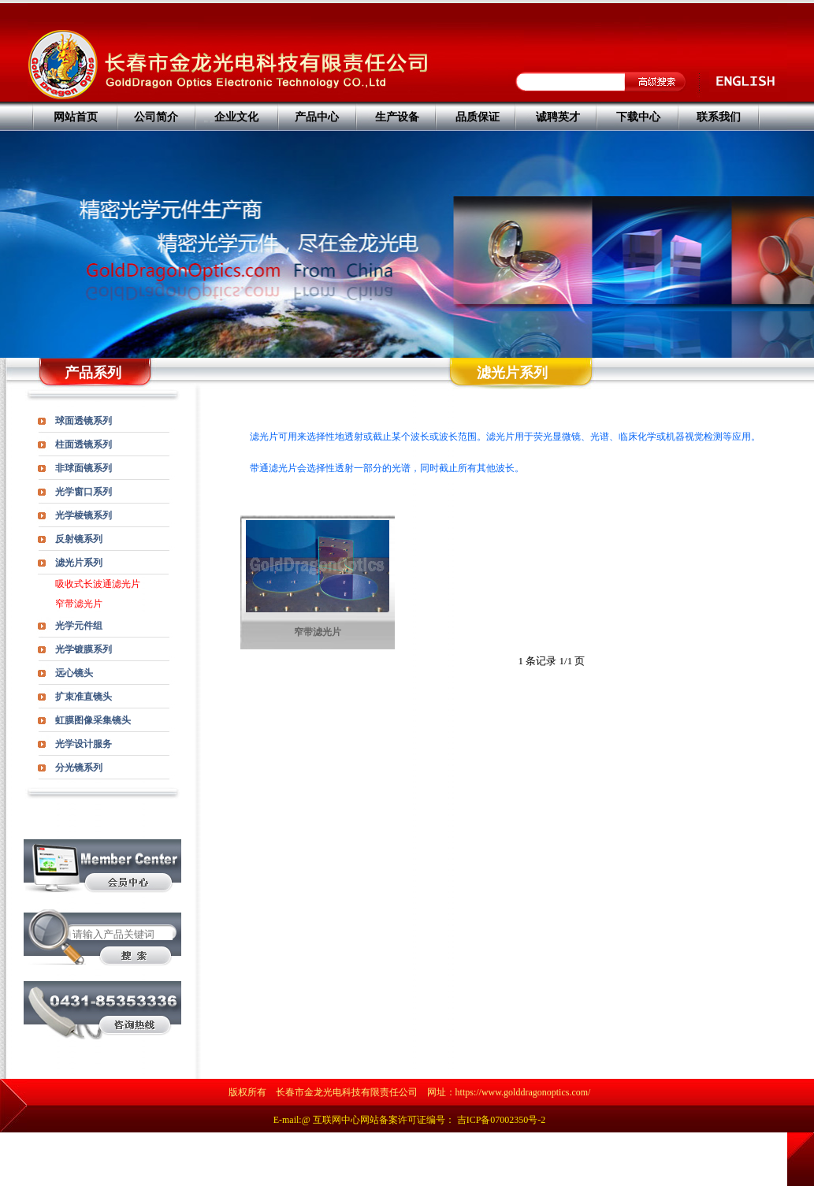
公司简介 (156, 117)
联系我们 (719, 117)
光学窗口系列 (83, 491)
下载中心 (638, 117)
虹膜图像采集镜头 (93, 720)
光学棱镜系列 (83, 515)
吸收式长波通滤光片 (97, 583)
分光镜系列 (78, 767)
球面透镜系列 (83, 420)
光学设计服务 (83, 743)
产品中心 (317, 117)
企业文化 (236, 117)
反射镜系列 (78, 539)
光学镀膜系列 (83, 649)
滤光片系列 (78, 562)
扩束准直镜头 (83, 696)
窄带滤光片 (78, 603)
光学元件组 (78, 625)
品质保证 (477, 117)
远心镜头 (74, 673)
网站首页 (76, 117)
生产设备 (397, 117)
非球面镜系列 (83, 468)
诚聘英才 (558, 117)
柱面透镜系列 (83, 444)
